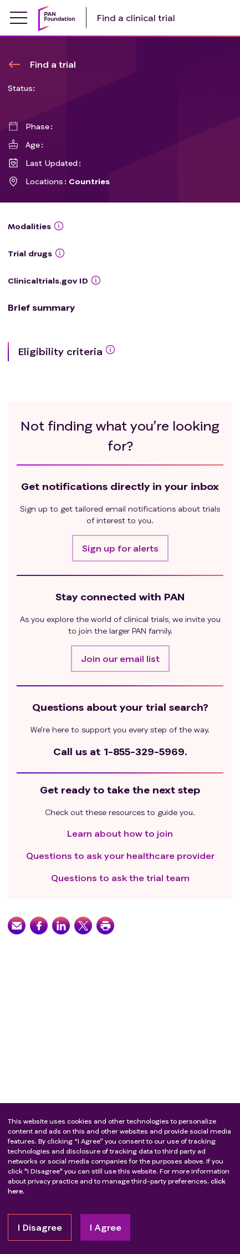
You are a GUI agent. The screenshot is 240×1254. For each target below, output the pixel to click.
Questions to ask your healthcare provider (120, 855)
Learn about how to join (120, 833)
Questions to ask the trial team (120, 877)
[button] (120, 548)
